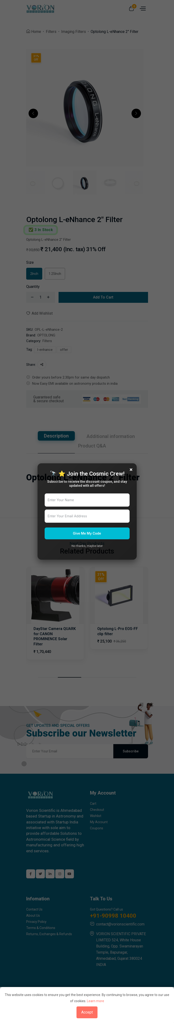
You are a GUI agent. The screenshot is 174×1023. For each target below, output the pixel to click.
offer (64, 350)
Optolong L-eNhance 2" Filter (114, 31)
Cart (93, 803)
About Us (33, 915)
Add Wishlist (39, 313)
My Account (99, 822)
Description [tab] (56, 436)
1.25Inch (55, 274)
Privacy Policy (36, 922)
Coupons (96, 828)
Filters (51, 31)
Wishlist (95, 816)
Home (36, 31)
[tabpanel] (87, 468)
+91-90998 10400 (113, 915)
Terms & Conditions (40, 928)
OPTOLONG (46, 335)
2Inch (34, 274)
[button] (33, 113)
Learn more (95, 1001)
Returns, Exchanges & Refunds (49, 934)
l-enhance (45, 350)
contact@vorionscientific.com (120, 924)
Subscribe (131, 751)
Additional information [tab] (110, 436)
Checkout (97, 810)
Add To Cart (103, 297)
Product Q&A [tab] (92, 446)
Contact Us (34, 909)
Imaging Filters (73, 31)
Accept (87, 1012)
